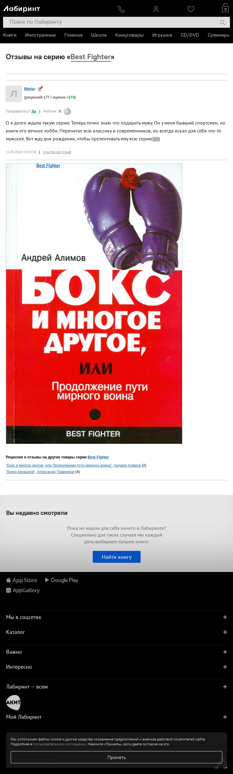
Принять (116, 757)
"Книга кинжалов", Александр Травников (40, 472)
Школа (99, 35)
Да (34, 111)
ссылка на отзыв (57, 152)
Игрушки (162, 35)
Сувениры (219, 35)
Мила (29, 88)
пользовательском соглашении (59, 744)
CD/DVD (190, 35)
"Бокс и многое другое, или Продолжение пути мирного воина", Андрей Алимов (73, 465)
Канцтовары (129, 35)
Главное (73, 35)
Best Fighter (48, 165)
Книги (9, 35)
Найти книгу (116, 556)
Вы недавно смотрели (37, 512)
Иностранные (40, 35)
